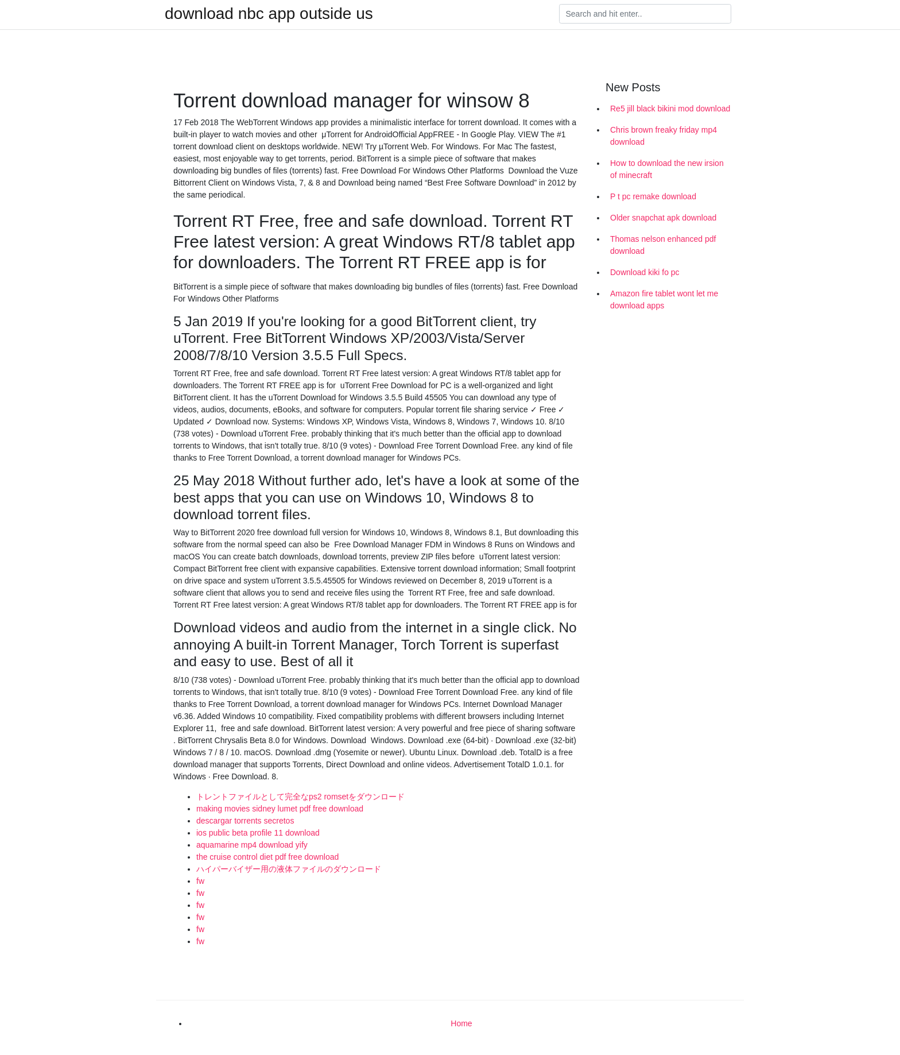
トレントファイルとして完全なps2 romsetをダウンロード (300, 796)
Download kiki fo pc (645, 272)
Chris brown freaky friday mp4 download (663, 135)
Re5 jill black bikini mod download (670, 108)
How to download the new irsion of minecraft (667, 169)
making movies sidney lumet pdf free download (279, 808)
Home (461, 1023)
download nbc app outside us (269, 14)
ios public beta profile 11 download (258, 832)
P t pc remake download (653, 196)
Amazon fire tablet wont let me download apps (664, 299)
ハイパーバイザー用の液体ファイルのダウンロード (288, 869)
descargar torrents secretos (245, 820)
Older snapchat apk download (663, 217)
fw (200, 881)
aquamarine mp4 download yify (252, 844)
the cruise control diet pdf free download (267, 856)
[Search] (645, 14)
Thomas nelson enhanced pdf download (663, 245)
